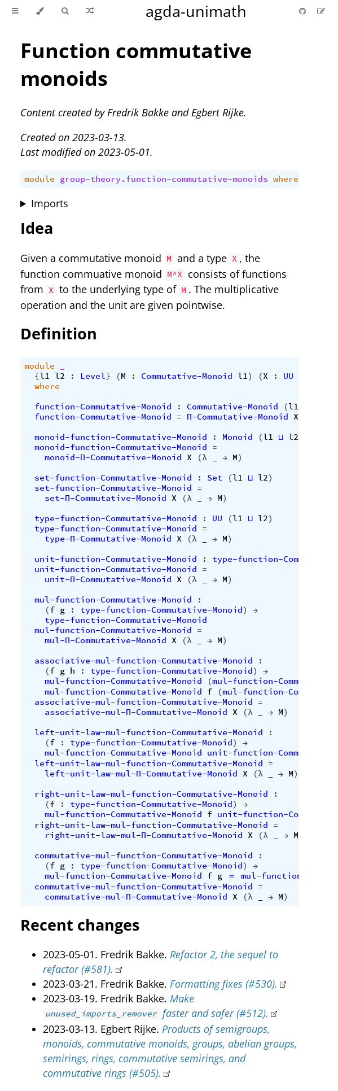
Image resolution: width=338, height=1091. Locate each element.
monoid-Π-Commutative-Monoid (113, 457)
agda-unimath (196, 11)
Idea (36, 227)
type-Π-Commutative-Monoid (108, 539)
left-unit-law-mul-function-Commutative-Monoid (148, 732)
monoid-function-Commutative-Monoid (120, 437)
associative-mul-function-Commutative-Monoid (143, 661)
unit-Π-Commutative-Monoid (108, 579)
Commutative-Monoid (186, 376)
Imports (49, 203)
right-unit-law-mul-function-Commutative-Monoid (151, 794)
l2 (60, 376)
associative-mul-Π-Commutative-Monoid (136, 712)
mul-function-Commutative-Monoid (113, 600)
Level (93, 376)
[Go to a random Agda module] (90, 11)
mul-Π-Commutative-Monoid (105, 640)
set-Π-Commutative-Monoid (105, 498)
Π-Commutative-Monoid (237, 417)
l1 (44, 376)
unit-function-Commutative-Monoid (115, 559)
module (39, 179)
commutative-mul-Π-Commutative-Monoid (136, 897)
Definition (58, 333)
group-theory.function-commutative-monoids (164, 179)
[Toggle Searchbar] (64, 11)
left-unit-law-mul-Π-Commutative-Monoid (141, 774)
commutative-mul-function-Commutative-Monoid (143, 855)
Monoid (237, 437)
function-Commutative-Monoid (103, 407)
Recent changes (79, 924)
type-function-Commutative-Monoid (115, 518)
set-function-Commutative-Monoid (113, 478)
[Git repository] (304, 11)
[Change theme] (39, 11)
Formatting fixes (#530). (224, 983)
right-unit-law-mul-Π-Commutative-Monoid (144, 835)
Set (214, 478)
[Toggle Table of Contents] (15, 11)
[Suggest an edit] (321, 11)
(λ (202, 457)
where (286, 179)
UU (288, 376)
